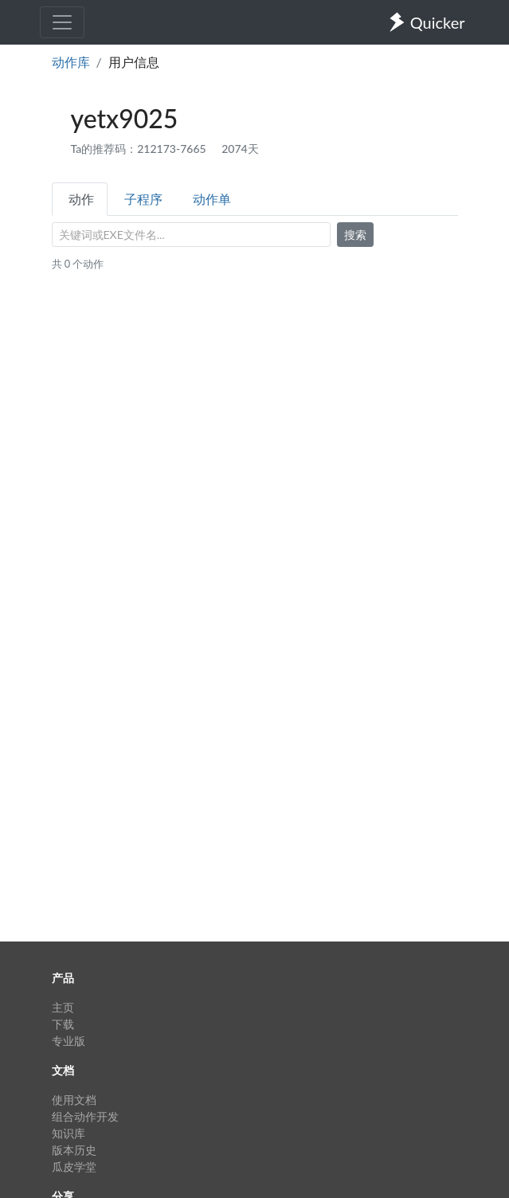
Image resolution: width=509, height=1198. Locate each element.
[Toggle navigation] (62, 22)
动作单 (212, 198)
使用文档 (74, 1099)
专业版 (68, 1040)
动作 (81, 198)
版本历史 (74, 1150)
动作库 (71, 61)
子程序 (143, 198)
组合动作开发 (85, 1116)
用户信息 (133, 61)
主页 (63, 1007)
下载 (63, 1024)
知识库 (68, 1133)
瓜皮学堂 (74, 1166)
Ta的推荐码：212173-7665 (140, 148)
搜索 (355, 234)
